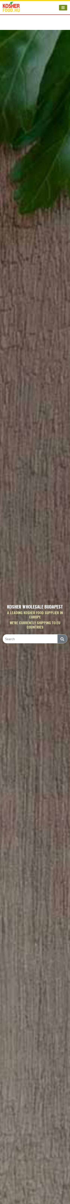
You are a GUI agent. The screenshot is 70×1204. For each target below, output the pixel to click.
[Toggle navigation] (63, 7)
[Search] (30, 639)
